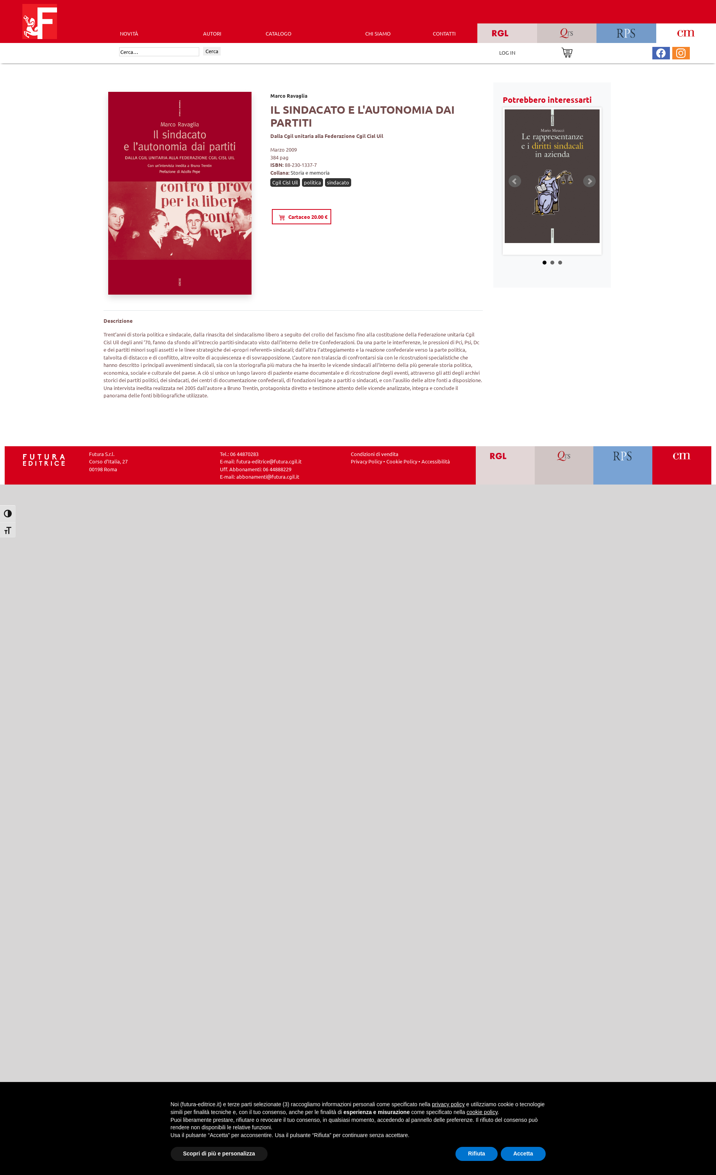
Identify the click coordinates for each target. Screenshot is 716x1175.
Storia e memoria (310, 172)
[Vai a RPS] (622, 465)
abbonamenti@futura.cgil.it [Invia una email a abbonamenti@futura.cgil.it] (267, 476)
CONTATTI (444, 33)
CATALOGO (278, 33)
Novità (129, 33)
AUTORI (212, 33)
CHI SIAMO (378, 33)
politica (312, 182)
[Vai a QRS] (564, 465)
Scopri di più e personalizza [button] (219, 1153)
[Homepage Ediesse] (44, 459)
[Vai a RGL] (505, 465)
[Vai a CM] (681, 465)
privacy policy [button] (448, 1104)
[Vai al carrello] (567, 51)
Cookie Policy (401, 461)
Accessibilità (435, 461)
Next (589, 181)
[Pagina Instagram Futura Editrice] (681, 52)
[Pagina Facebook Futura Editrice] (661, 52)
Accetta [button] (523, 1153)
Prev (515, 181)
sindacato (338, 182)
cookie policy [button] (481, 1112)
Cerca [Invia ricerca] (211, 51)
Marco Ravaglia (288, 95)
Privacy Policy (366, 461)
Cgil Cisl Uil (285, 182)
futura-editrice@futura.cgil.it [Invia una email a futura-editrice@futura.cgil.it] (269, 461)
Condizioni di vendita (374, 454)
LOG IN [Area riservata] (507, 52)
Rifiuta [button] (476, 1153)
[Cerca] (159, 52)
